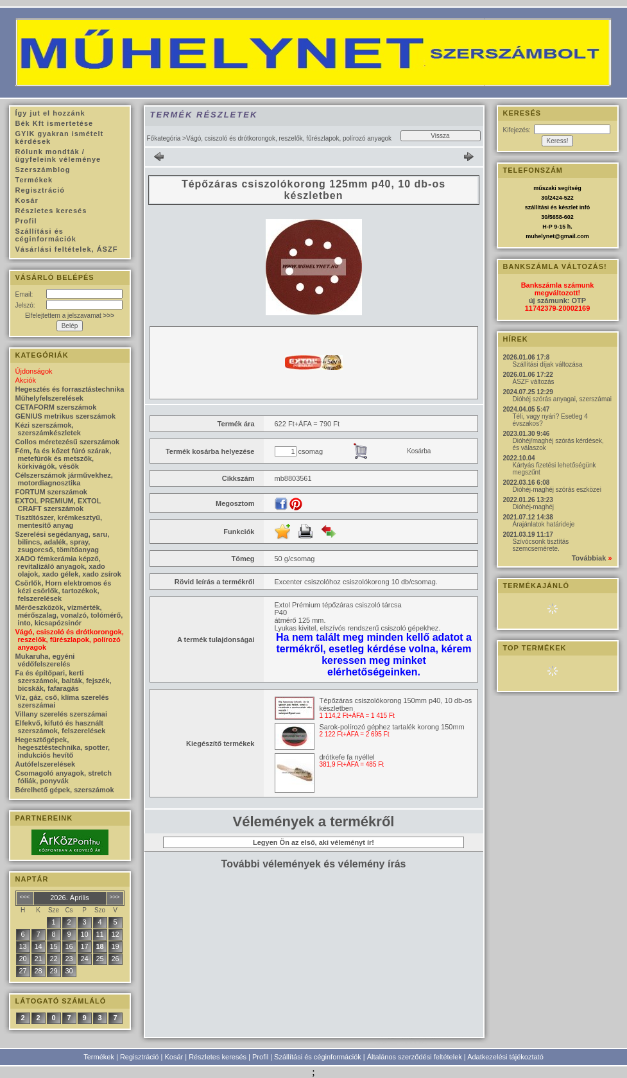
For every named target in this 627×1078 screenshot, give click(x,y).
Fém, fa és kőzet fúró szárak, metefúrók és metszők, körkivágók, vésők (63, 458)
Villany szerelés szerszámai (61, 714)
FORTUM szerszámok (51, 492)
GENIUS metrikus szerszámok (65, 416)
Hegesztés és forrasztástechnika (70, 389)
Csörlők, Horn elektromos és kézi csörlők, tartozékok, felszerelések (63, 590)
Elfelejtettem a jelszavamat (69, 315)
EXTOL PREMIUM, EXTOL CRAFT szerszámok (58, 504)
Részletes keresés (217, 1057)
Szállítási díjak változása (548, 364)
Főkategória (164, 138)
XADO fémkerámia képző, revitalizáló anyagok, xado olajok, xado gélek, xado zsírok (68, 566)
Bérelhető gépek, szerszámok (64, 790)
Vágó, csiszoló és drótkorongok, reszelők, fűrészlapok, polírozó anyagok (69, 639)
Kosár (173, 1057)
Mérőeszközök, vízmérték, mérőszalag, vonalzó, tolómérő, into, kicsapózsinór (69, 615)
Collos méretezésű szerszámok (67, 442)
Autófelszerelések (45, 764)
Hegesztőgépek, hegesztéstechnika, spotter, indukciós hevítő (62, 747)
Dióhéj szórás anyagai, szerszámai (562, 399)
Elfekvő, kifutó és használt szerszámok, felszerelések (60, 727)
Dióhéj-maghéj (533, 506)
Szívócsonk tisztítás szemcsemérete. (541, 545)
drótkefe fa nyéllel (347, 757)
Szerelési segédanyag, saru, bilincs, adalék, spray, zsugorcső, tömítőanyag (62, 541)
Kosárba (419, 451)
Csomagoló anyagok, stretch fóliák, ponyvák (63, 777)
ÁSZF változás (533, 381)
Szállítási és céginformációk (317, 1057)
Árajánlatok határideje (544, 524)
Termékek (98, 1057)
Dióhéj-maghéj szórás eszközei (557, 489)
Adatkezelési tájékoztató (505, 1057)
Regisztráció (139, 1057)
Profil (260, 1057)
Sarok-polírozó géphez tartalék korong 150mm (392, 727)
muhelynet (540, 236)
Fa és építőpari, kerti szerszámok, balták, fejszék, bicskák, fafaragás (63, 680)
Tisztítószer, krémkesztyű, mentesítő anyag (59, 521)
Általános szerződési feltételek (414, 1057)
